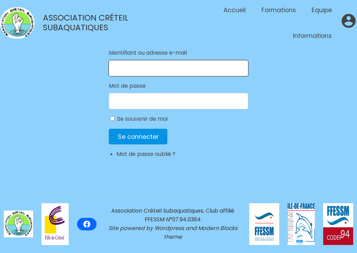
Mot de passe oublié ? (145, 154)
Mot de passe (127, 85)
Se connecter (138, 136)
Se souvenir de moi (142, 118)
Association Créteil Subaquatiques (85, 22)
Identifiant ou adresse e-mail (148, 52)
